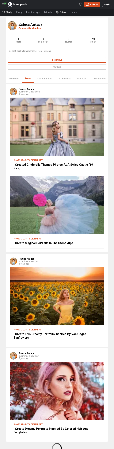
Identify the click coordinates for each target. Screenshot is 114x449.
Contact (57, 67)
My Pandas (100, 78)
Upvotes (81, 78)
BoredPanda (17, 4)
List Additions (44, 78)
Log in (107, 4)
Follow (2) (57, 60)
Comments (65, 78)
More (75, 12)
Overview (14, 78)
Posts (28, 78)
